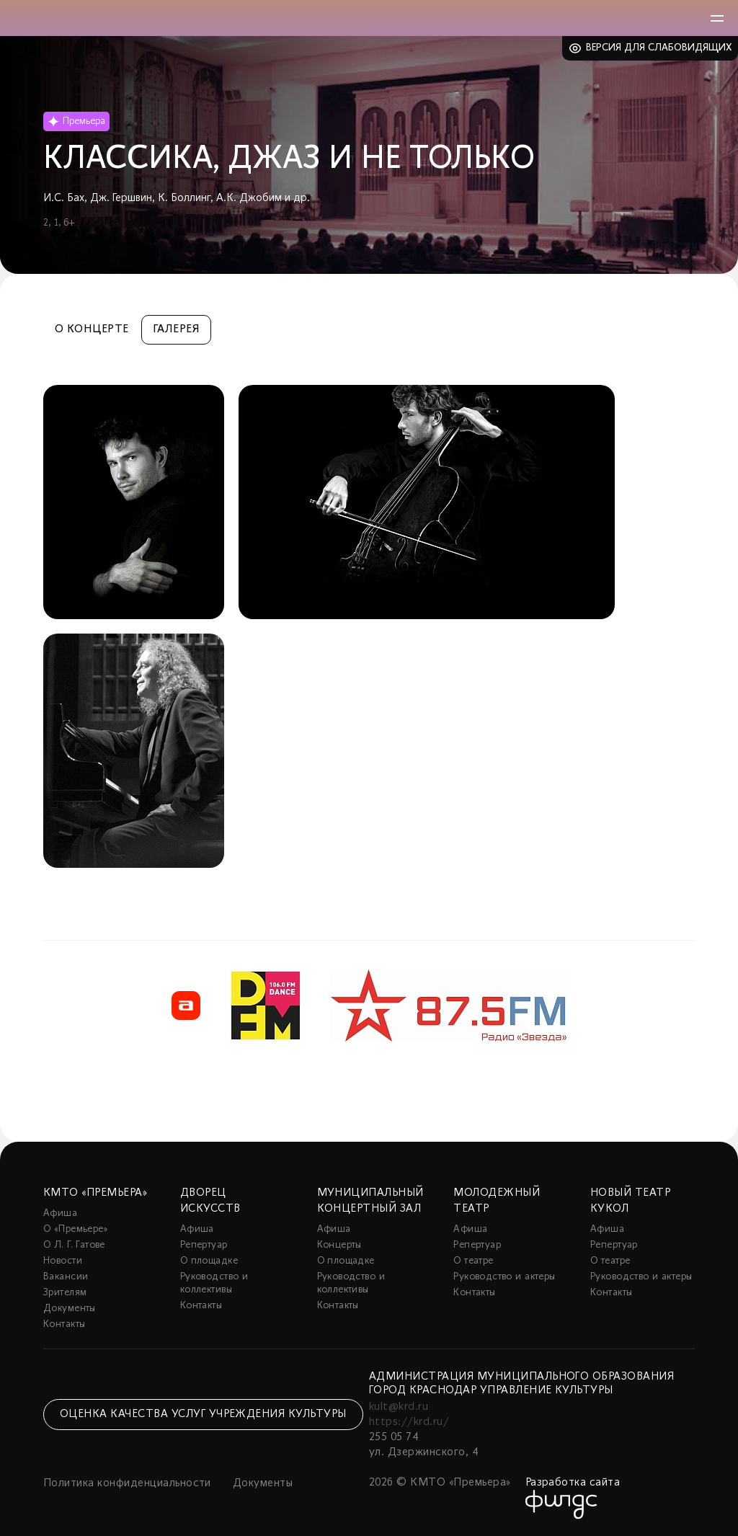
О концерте (92, 329)
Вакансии (65, 1276)
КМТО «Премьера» (95, 1193)
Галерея (176, 329)
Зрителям (64, 1292)
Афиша (60, 1213)
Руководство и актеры (504, 1276)
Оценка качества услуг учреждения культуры (203, 1414)
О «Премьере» (75, 1229)
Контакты (64, 1324)
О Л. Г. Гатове (74, 1245)
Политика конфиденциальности (127, 1483)
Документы (69, 1308)
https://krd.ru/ (409, 1422)
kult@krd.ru (398, 1407)
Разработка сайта (573, 1482)
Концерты (339, 1245)
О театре (473, 1261)
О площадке (209, 1261)
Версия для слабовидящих (659, 48)
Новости (62, 1261)
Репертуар (204, 1245)
